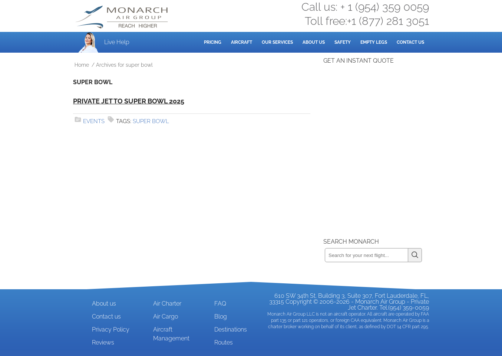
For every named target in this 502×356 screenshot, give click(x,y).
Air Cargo (165, 316)
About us (104, 303)
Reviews (103, 342)
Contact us (106, 316)
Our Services (277, 42)
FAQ (220, 303)
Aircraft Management (171, 334)
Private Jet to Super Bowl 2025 (128, 101)
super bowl (151, 121)
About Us (314, 42)
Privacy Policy (110, 329)
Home (82, 65)
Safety (342, 42)
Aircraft (241, 42)
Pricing (212, 42)
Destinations (230, 329)
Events (94, 121)
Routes (223, 342)
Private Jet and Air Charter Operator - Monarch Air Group (122, 17)
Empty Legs (373, 42)
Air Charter (167, 303)
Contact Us (410, 42)
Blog (220, 316)
